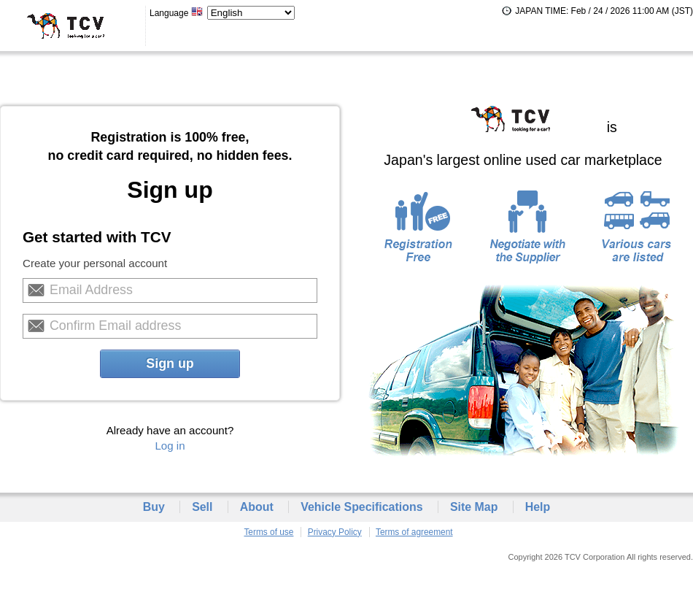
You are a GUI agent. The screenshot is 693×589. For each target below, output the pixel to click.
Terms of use (268, 532)
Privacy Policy (335, 532)
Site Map (474, 507)
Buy (154, 507)
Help (538, 507)
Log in (170, 445)
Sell (202, 507)
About (257, 507)
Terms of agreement (414, 532)
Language (177, 13)
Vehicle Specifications (361, 507)
